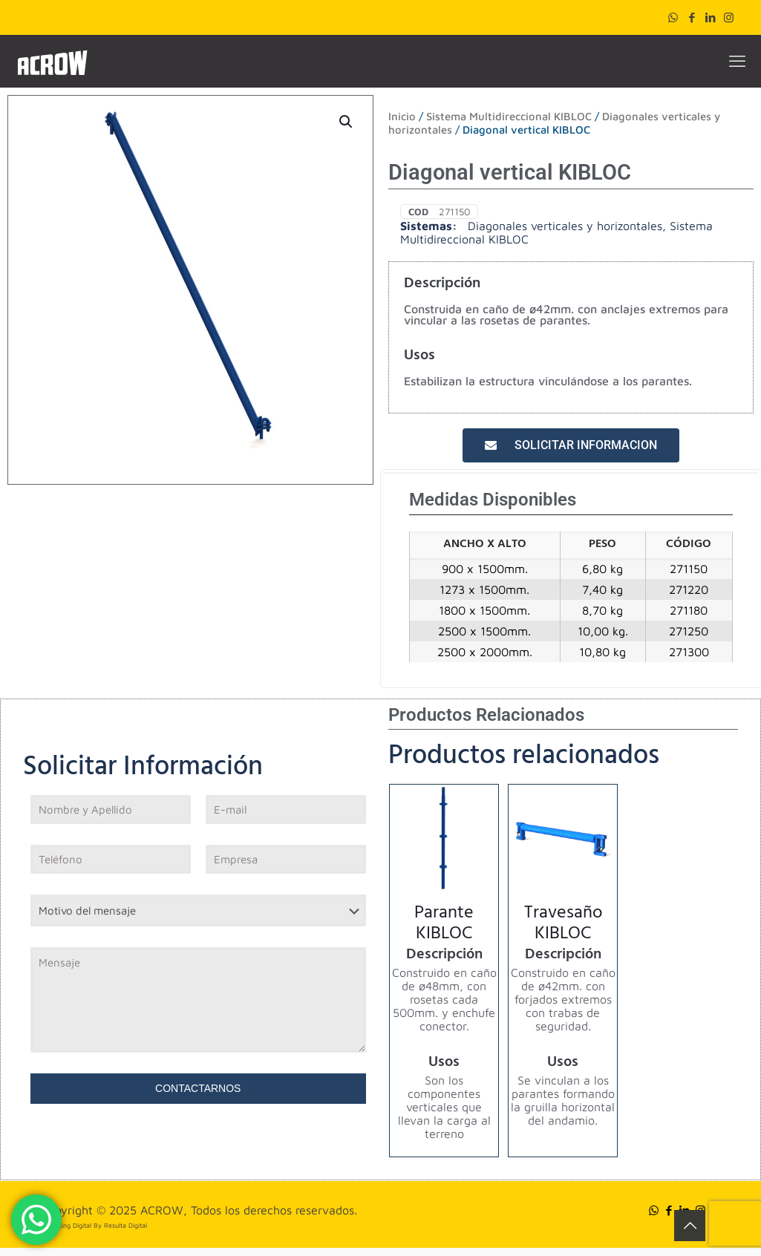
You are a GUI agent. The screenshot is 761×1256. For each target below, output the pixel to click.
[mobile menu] (737, 60)
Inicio (402, 116)
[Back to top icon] (689, 1225)
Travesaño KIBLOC (563, 924)
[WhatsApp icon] (673, 17)
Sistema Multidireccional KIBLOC (509, 116)
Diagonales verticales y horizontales (565, 225)
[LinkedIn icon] (710, 17)
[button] (347, 122)
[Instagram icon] (728, 17)
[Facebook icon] (691, 17)
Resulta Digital (125, 1225)
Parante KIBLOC (444, 924)
